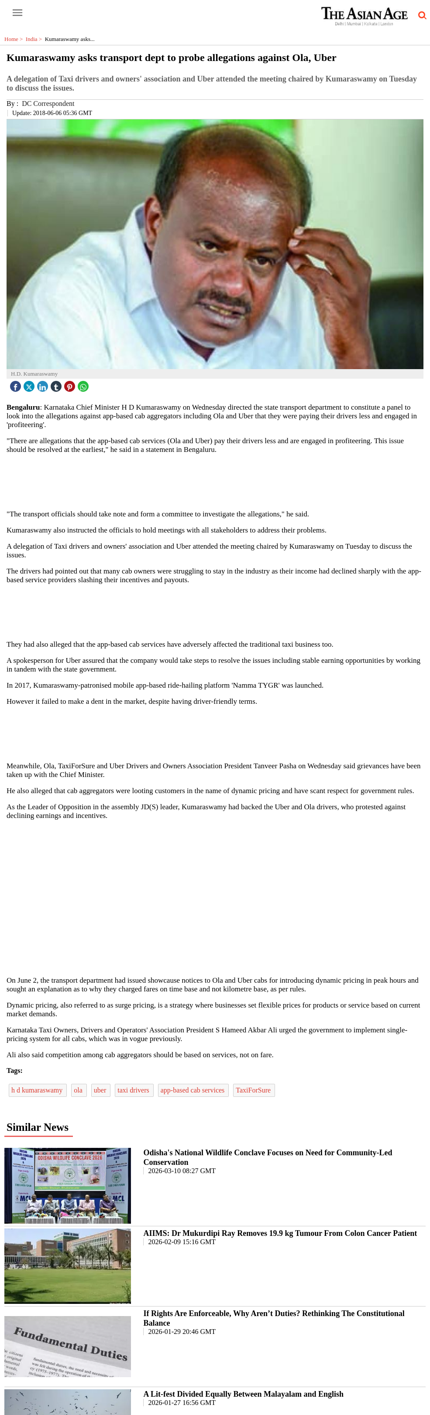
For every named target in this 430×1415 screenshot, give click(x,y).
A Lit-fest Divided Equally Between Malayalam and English (243, 1394)
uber (101, 1090)
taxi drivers (134, 1090)
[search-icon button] (421, 15)
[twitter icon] (30, 384)
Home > (15, 39)
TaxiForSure (254, 1090)
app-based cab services (194, 1090)
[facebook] (16, 384)
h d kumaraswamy (37, 1090)
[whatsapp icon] (84, 384)
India (35, 39)
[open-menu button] (17, 13)
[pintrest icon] (70, 384)
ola (79, 1090)
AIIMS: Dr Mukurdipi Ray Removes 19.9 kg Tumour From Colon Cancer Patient (280, 1233)
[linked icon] (43, 384)
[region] (218, 481)
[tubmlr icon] (57, 384)
